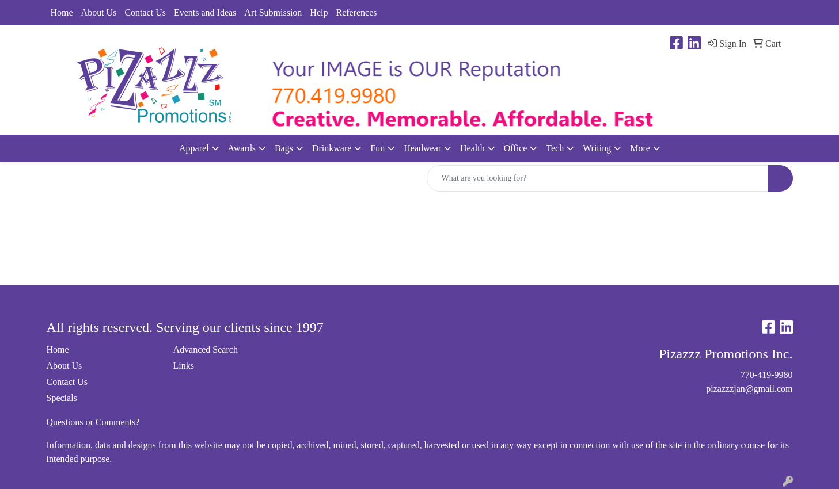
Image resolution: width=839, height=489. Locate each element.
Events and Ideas (205, 12)
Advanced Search (205, 349)
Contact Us (145, 12)
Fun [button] (377, 148)
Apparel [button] (194, 148)
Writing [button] (597, 148)
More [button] (640, 148)
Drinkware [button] (331, 148)
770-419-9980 (767, 375)
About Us (99, 12)
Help (319, 12)
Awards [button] (242, 148)
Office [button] (515, 148)
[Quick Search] (598, 178)
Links (183, 365)
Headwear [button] (422, 148)
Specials (62, 398)
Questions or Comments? (93, 422)
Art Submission (273, 12)
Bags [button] (284, 148)
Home (62, 12)
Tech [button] (555, 148)
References (356, 12)
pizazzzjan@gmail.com (749, 389)
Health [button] (472, 148)
